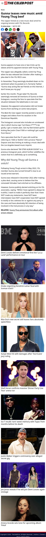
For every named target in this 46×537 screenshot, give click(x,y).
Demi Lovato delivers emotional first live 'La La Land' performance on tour (21, 254)
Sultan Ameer (6, 26)
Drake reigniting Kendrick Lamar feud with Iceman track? (20, 287)
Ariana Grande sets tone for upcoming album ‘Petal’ (21, 524)
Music (3, 10)
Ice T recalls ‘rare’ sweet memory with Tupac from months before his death (23, 423)
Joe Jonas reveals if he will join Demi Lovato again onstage (23, 490)
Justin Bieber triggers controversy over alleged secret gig (21, 457)
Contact (42, 534)
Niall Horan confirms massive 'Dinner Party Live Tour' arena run (22, 389)
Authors (36, 534)
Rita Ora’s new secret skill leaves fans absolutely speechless (22, 320)
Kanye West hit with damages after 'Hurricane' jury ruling (21, 355)
